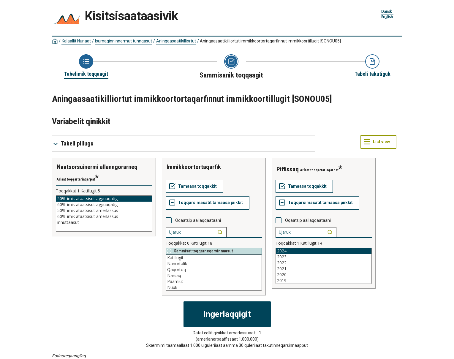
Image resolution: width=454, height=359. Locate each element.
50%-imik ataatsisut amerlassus (104, 210)
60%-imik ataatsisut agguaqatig (104, 205)
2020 (323, 275)
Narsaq (214, 276)
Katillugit (214, 258)
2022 (323, 263)
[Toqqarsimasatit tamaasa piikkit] (207, 203)
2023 (323, 257)
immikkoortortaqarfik (194, 166)
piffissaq (287, 169)
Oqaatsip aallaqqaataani (198, 220)
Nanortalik (214, 264)
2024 (323, 251)
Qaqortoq (214, 270)
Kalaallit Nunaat (76, 41)
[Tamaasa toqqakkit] (194, 186)
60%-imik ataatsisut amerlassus (104, 216)
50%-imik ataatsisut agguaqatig (104, 199)
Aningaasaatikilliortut (176, 41)
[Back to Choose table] (86, 66)
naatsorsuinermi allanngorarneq (97, 166)
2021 (323, 269)
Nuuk (214, 287)
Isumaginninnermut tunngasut (123, 41)
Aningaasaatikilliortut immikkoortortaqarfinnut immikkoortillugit (270, 41)
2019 (323, 281)
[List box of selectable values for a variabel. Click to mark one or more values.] (104, 213)
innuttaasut (104, 222)
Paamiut (214, 281)
